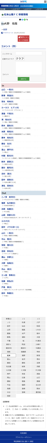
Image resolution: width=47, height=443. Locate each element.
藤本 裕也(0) (7, 137)
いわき (38, 329)
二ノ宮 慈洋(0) (8, 197)
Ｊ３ (8, 322)
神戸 (8, 374)
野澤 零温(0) (7, 95)
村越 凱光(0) (7, 155)
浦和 (23, 337)
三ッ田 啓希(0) (8, 275)
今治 (8, 385)
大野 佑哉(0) (7, 263)
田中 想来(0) (7, 179)
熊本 (38, 388)
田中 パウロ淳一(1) (10, 227)
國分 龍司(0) (7, 167)
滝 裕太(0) (6, 119)
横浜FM (8, 348)
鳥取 (38, 374)
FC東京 (38, 340)
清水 (38, 359)
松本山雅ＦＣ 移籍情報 (14, 14)
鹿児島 (38, 392)
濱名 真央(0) (7, 185)
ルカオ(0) (5, 221)
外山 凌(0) (6, 269)
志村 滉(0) (6, 173)
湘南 (8, 351)
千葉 (8, 340)
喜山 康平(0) (7, 149)
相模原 (23, 351)
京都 (38, 366)
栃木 (38, 333)
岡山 (8, 377)
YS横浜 (38, 348)
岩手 (8, 326)
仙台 (23, 326)
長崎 (23, 388)
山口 (38, 377)
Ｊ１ (23, 318)
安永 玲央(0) (7, 101)
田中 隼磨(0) (7, 293)
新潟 (38, 355)
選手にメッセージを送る (23, 38)
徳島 (23, 381)
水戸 (23, 333)
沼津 (38, 363)
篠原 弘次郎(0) (8, 203)
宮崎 (23, 392)
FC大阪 (38, 370)
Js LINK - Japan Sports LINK (23, 2)
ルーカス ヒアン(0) (10, 107)
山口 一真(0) (7, 89)
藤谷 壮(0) (6, 143)
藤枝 (23, 363)
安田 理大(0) (7, 245)
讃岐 (8, 381)
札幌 (23, 322)
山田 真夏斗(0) (8, 215)
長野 (5, 29)
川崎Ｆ (38, 344)
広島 (23, 377)
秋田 (38, 326)
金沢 (23, 359)
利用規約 (23, 433)
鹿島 (8, 333)
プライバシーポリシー (23, 437)
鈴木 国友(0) (7, 125)
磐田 (8, 363)
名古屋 (8, 366)
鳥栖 (8, 388)
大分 (8, 392)
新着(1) (8, 318)
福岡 (23, 385)
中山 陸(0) (6, 239)
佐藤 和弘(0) (7, 281)
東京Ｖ (8, 344)
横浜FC (23, 348)
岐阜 (23, 366)
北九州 (38, 385)
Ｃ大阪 (23, 370)
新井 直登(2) (7, 161)
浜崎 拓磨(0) (7, 209)
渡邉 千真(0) (7, 113)
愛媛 (38, 381)
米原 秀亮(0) (7, 131)
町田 (23, 344)
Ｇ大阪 (8, 370)
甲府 (38, 351)
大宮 (38, 337)
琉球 (8, 396)
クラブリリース (7, 33)
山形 (8, 329)
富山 (8, 359)
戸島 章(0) (6, 287)
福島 (23, 329)
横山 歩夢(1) (7, 257)
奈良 (23, 374)
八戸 (38, 322)
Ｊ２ (38, 318)
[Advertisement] (24, 307)
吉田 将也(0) (7, 251)
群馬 (8, 337)
